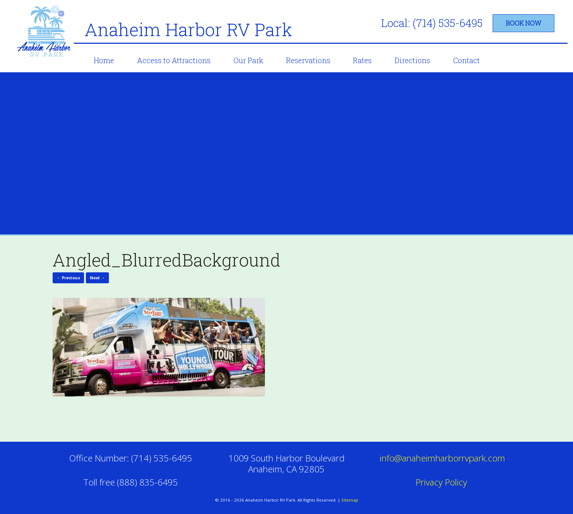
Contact (466, 60)
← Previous (68, 277)
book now (523, 23)
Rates (362, 60)
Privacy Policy (442, 482)
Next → (97, 277)
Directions (412, 60)
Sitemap (349, 500)
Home (104, 60)
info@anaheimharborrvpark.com (442, 458)
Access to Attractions (173, 60)
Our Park (248, 60)
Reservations (308, 60)
